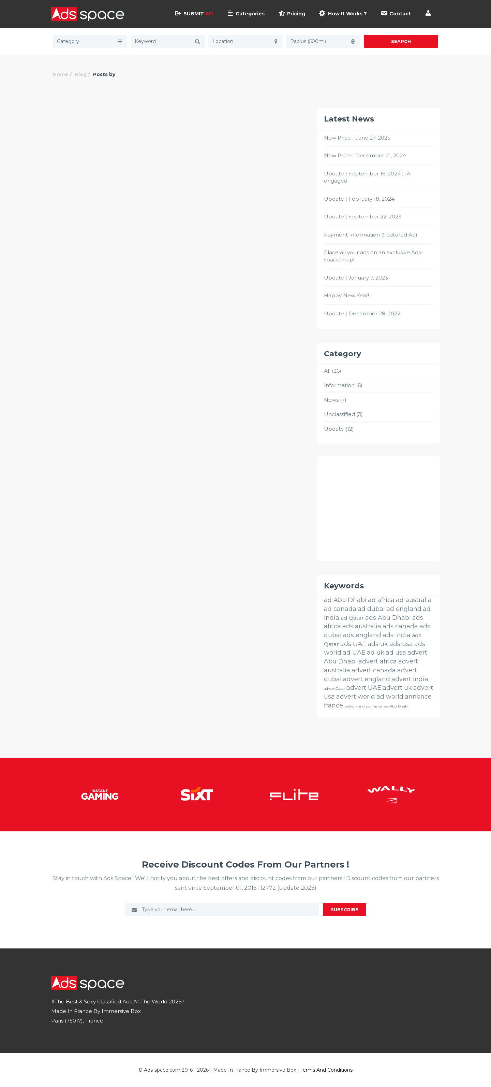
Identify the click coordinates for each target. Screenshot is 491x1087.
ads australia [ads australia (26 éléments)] (361, 626)
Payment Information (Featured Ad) (370, 234)
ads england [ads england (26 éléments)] (362, 635)
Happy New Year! (346, 295)
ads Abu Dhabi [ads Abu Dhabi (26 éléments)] (388, 617)
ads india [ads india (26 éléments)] (397, 635)
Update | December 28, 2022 (362, 313)
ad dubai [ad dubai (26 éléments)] (371, 609)
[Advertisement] (378, 508)
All (327, 371)
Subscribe (344, 909)
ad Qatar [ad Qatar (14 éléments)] (352, 618)
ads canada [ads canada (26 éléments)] (400, 626)
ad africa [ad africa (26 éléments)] (381, 600)
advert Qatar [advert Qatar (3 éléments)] (334, 688)
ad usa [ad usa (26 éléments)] (396, 652)
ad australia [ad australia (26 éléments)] (414, 600)
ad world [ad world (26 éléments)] (389, 696)
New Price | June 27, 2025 (357, 137)
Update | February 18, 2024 (359, 199)
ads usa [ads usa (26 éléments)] (401, 644)
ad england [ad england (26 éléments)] (403, 609)
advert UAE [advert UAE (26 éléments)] (363, 687)
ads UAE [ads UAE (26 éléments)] (353, 644)
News (331, 400)
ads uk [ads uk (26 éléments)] (378, 644)
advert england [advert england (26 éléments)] (366, 679)
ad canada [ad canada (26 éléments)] (340, 609)
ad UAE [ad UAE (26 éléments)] (354, 652)
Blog (81, 74)
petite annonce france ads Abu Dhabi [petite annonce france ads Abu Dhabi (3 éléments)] (376, 706)
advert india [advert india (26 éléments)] (409, 679)
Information (339, 385)
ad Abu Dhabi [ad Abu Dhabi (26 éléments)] (345, 600)
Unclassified (339, 414)
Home (60, 74)
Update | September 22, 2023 (362, 216)
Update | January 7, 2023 (356, 277)
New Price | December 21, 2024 (365, 155)
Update (334, 429)
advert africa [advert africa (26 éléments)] (377, 661)
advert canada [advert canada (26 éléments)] (374, 670)
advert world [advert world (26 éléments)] (355, 696)
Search (401, 41)
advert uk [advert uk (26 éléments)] (397, 687)
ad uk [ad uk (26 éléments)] (375, 652)
